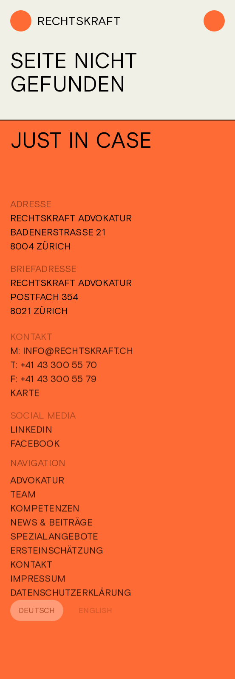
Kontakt (31, 567)
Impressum (37, 581)
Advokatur (37, 482)
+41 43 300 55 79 (58, 381)
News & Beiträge (51, 524)
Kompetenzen (44, 510)
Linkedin (31, 432)
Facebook (35, 446)
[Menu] (214, 21)
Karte (25, 395)
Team (23, 496)
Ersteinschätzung (57, 553)
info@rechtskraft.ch (78, 353)
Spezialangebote (54, 538)
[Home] (65, 21)
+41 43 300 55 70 (58, 367)
